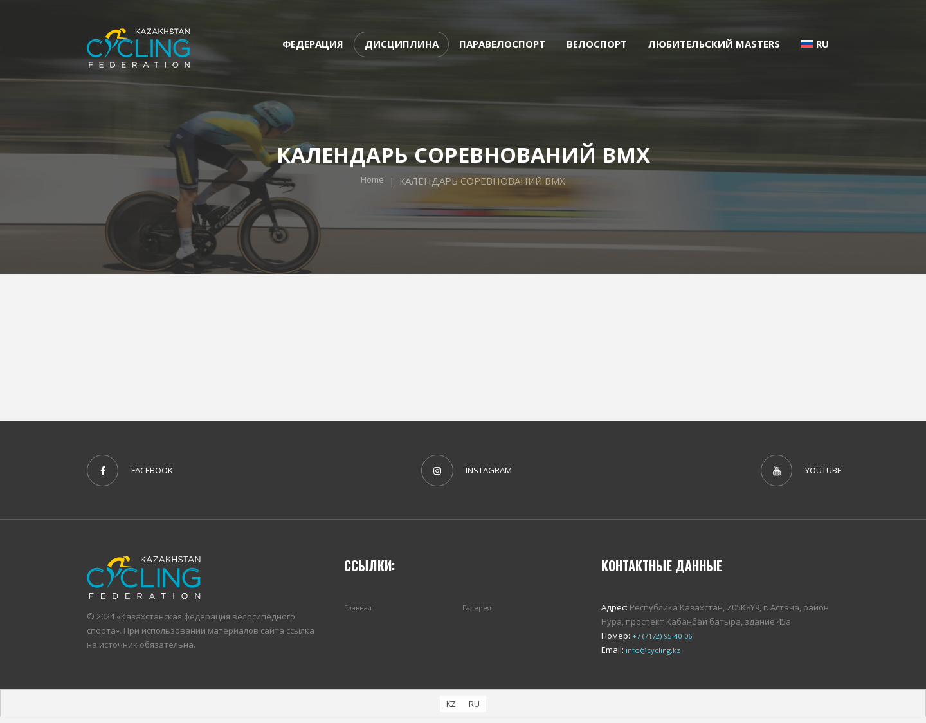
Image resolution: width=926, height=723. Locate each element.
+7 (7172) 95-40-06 (665, 640)
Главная (360, 612)
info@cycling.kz (654, 655)
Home (372, 180)
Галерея (479, 612)
